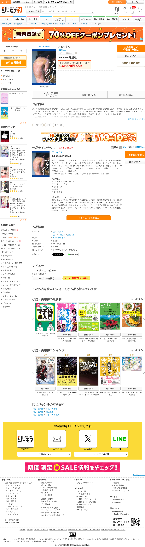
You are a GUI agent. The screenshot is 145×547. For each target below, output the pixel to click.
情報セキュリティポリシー (58, 529)
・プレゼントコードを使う (49, 510)
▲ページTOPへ (139, 475)
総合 (6, 19)
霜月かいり (14, 159)
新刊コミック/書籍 (9, 230)
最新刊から (140, 147)
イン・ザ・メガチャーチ (67, 393)
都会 (11, 136)
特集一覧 (6, 278)
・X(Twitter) (116, 502)
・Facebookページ (119, 500)
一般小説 (38, 125)
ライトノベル (85, 19)
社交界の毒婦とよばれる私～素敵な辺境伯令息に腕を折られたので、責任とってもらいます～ (17, 152)
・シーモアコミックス (120, 491)
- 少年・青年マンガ (12, 485)
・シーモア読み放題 (11, 520)
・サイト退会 (44, 504)
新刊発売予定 (7, 234)
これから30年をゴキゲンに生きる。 (17, 109)
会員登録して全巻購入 (88, 218)
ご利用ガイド (8, 76)
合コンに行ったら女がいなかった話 (17, 185)
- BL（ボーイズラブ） (13, 491)
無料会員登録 (117, 2)
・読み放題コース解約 (48, 501)
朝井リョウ (67, 395)
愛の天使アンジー (16, 93)
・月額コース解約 (46, 499)
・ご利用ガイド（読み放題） (86, 502)
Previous (34, 319)
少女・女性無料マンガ (11, 245)
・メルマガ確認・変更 (48, 488)
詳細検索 (6, 292)
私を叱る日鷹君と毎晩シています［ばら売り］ (17, 172)
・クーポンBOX (45, 495)
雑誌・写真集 (112, 19)
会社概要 (22, 529)
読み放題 (16, 2)
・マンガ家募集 (118, 485)
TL (72, 19)
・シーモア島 (80, 491)
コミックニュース (10, 296)
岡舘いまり (14, 176)
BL (46, 19)
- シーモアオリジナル (13, 506)
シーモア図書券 (9, 300)
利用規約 (30, 529)
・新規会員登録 (45, 483)
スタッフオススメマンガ (12, 281)
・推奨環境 (79, 507)
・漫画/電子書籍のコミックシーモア (17, 483)
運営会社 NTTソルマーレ (117, 529)
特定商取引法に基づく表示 (77, 529)
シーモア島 (38, 2)
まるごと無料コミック (11, 241)
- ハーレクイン (10, 504)
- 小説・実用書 (10, 501)
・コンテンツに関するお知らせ (51, 515)
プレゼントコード (10, 303)
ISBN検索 (105, 529)
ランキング (9, 237)
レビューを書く (46, 278)
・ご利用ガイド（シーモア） (86, 499)
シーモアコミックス (59, 19)
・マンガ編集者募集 (119, 488)
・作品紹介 (116, 483)
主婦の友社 (132, 341)
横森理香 (62, 50)
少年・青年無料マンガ (11, 248)
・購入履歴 (43, 493)
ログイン (135, 2)
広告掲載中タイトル (11, 289)
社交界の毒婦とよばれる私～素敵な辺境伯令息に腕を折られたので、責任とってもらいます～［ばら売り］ (17, 204)
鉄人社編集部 (67, 341)
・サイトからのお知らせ (49, 513)
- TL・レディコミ (11, 493)
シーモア (5, 2)
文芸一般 (58, 125)
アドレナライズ (73, 24)
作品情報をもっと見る (136, 119)
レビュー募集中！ (66, 53)
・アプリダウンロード (84, 483)
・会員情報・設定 (46, 490)
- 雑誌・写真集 (10, 499)
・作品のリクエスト (83, 504)
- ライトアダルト (11, 514)
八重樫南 (132, 395)
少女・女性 (32, 19)
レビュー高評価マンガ (11, 285)
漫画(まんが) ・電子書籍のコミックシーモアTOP (20, 24)
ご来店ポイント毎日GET (12, 263)
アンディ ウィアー (85, 395)
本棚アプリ (7, 307)
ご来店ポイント (44, 454)
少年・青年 (19, 19)
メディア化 (125, 19)
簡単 (122, 147)
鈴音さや (45, 395)
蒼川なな (13, 189)
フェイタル (86, 24)
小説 (48, 125)
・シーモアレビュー (11, 523)
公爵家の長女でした (45, 393)
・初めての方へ (81, 497)
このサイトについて (93, 529)
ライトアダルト (138, 19)
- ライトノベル (10, 496)
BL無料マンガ (7, 252)
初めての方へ (8, 80)
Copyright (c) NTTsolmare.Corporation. (72, 545)
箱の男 (12, 134)
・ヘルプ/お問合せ (82, 494)
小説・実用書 (99, 19)
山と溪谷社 (110, 341)
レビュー (27, 2)
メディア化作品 (9, 274)
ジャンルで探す (33, 11)
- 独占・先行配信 (11, 509)
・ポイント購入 (45, 485)
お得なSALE (8, 256)
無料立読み (67, 335)
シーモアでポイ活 (10, 267)
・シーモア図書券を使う (49, 508)
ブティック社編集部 (88, 341)
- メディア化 (9, 512)
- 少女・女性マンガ (12, 488)
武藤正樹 (45, 336)
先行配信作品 (8, 259)
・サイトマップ (81, 510)
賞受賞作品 (7, 270)
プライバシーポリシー (41, 529)
